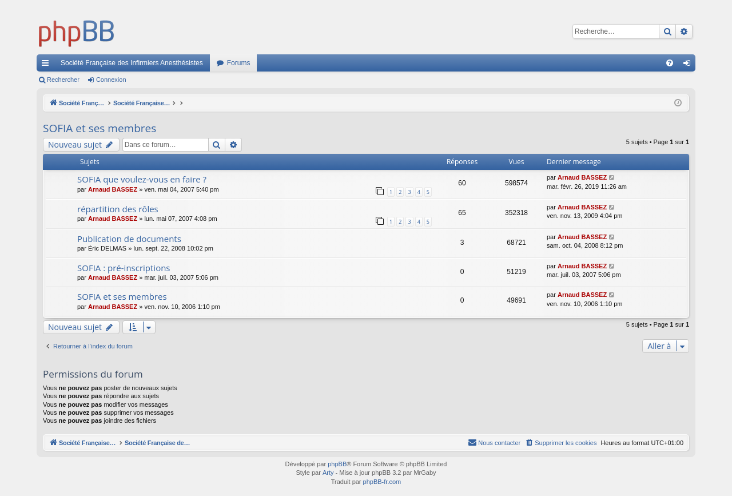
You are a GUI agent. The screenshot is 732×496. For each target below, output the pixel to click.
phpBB (337, 464)
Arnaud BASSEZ (112, 189)
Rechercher (63, 79)
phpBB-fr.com (382, 481)
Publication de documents (129, 238)
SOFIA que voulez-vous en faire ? (141, 179)
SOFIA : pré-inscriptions (123, 267)
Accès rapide (47, 65)
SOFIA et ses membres (99, 128)
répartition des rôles (117, 209)
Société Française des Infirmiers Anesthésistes (132, 63)
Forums (238, 63)
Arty (328, 472)
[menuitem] (669, 63)
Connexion (111, 79)
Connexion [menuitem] (689, 65)
